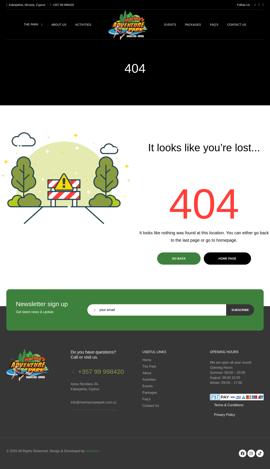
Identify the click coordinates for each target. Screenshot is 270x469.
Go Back (179, 258)
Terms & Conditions (228, 405)
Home (146, 360)
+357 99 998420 (63, 5)
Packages (193, 24)
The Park (31, 24)
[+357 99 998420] (73, 371)
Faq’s (214, 24)
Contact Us (236, 24)
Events (170, 24)
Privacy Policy (224, 415)
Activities (83, 24)
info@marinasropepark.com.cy (93, 402)
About (146, 373)
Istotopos (92, 451)
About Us (58, 24)
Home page (227, 258)
